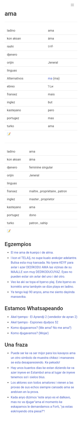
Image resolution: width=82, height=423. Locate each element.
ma (50, 78)
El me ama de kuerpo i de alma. (32, 252)
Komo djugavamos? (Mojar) (30, 333)
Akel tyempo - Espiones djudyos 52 (34, 322)
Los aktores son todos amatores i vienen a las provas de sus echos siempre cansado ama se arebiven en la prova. (42, 387)
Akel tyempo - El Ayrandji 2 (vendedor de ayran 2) (44, 317)
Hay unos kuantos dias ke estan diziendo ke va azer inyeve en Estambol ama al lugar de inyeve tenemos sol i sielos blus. (43, 372)
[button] (72, 5)
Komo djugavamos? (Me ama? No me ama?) (41, 328)
